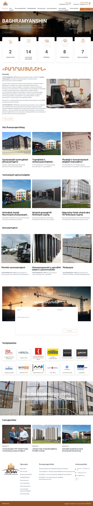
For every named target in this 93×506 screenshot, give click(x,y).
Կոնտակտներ (74, 8)
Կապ (85, 9)
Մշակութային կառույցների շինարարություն (53, 468)
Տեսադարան (41, 8)
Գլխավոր (5, 8)
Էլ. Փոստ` (60, 309)
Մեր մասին (23, 471)
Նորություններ (25, 483)
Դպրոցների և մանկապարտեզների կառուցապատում (57, 471)
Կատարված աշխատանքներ (25, 490)
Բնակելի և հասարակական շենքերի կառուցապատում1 (51, 478)
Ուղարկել (69, 330)
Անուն (19, 309)
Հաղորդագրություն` (23, 317)
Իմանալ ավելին (7, 32)
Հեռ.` (39, 309)
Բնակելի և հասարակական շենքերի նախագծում (55, 474)
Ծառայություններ (20, 8)
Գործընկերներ (31, 8)
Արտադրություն (52, 8)
